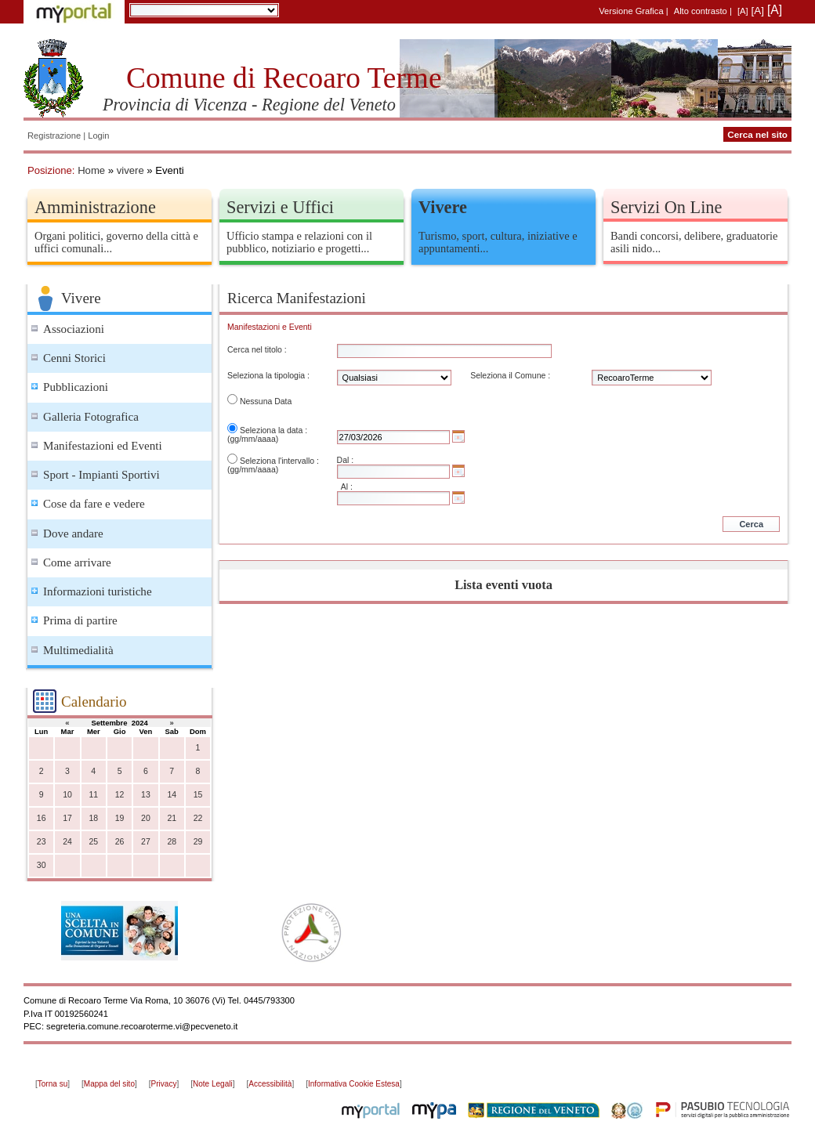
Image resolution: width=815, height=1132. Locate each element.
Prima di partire (80, 620)
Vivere (442, 207)
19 (120, 818)
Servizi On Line (666, 207)
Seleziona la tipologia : (268, 375)
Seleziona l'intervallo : (279, 461)
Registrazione (54, 135)
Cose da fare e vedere (94, 503)
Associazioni (73, 329)
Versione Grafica (631, 11)
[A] (742, 11)
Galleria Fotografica (91, 416)
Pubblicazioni (75, 387)
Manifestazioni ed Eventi (102, 445)
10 (67, 794)
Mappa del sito (109, 1084)
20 (145, 818)
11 (93, 794)
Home (91, 170)
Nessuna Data (266, 401)
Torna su (52, 1084)
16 (41, 818)
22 (198, 818)
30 (41, 865)
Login (98, 135)
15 (198, 794)
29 (198, 841)
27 (145, 841)
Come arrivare (77, 562)
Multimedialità (78, 650)
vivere (130, 170)
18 (93, 818)
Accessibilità (270, 1084)
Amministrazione (95, 207)
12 (120, 794)
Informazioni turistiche (97, 591)
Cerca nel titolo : (257, 349)
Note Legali (213, 1084)
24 (67, 841)
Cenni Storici (74, 358)
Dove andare (73, 533)
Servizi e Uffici (280, 207)
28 (171, 841)
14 (171, 794)
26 (120, 841)
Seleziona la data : (273, 430)
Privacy (164, 1084)
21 (171, 818)
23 (41, 841)
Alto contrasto (700, 11)
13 (145, 794)
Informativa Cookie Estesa (354, 1084)
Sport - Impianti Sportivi (101, 474)
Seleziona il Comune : (510, 375)
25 (93, 841)
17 (67, 818)
